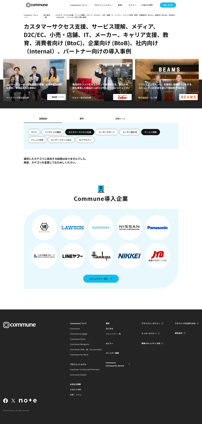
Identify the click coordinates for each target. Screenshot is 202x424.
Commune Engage (78, 333)
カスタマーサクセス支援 (79, 132)
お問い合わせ (168, 5)
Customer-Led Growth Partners (82, 369)
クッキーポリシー (149, 333)
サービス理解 (150, 132)
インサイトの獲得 (52, 132)
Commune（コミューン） (31, 16)
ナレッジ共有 (37, 139)
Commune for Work (79, 354)
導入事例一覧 (47, 16)
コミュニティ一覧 (113, 333)
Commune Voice (77, 339)
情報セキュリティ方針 (150, 343)
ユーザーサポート (107, 132)
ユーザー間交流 (130, 132)
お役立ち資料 (75, 389)
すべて (34, 132)
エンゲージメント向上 (61, 139)
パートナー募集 (112, 353)
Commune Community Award (115, 364)
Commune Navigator (80, 344)
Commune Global (78, 374)
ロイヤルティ (85, 139)
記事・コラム (75, 394)
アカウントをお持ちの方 (185, 323)
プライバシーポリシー (150, 323)
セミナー (132, 5)
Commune (75, 328)
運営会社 (178, 333)
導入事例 (109, 328)
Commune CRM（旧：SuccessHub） (82, 349)
